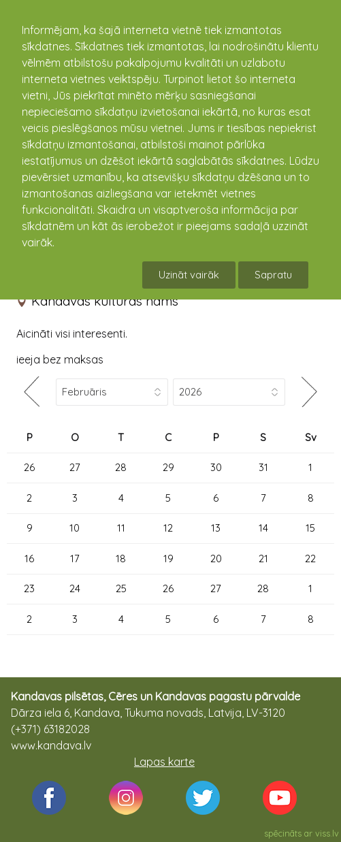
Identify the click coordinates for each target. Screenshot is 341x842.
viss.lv (327, 833)
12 (168, 527)
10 (74, 527)
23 (29, 588)
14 (263, 527)
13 (216, 527)
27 (74, 467)
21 (263, 558)
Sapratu (273, 274)
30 (216, 467)
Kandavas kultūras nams (104, 301)
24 (74, 588)
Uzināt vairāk (189, 274)
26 (29, 467)
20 (216, 558)
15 (310, 527)
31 (263, 467)
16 (29, 558)
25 (121, 588)
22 (310, 558)
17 (75, 558)
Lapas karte (164, 761)
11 (121, 527)
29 (168, 467)
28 (121, 467)
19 (168, 558)
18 (121, 558)
